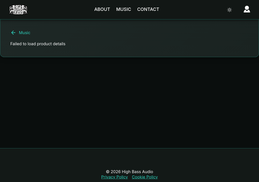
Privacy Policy (114, 176)
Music (123, 9)
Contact (148, 9)
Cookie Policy (145, 176)
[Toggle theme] (229, 10)
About (102, 9)
